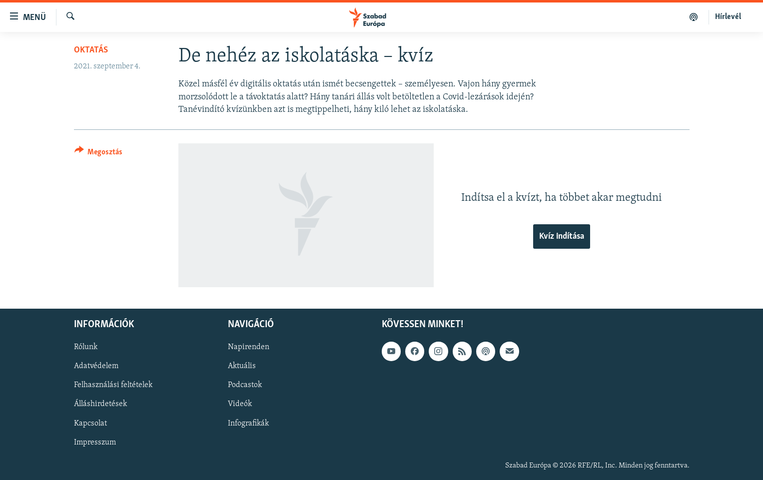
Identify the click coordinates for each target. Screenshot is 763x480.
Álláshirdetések (100, 404)
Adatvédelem (96, 366)
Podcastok (245, 385)
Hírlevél (728, 17)
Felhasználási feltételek (113, 385)
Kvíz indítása (561, 236)
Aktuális (242, 366)
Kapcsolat (90, 423)
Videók (240, 404)
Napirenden (248, 347)
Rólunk (85, 347)
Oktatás (91, 50)
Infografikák (248, 423)
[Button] (98, 153)
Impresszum (95, 442)
